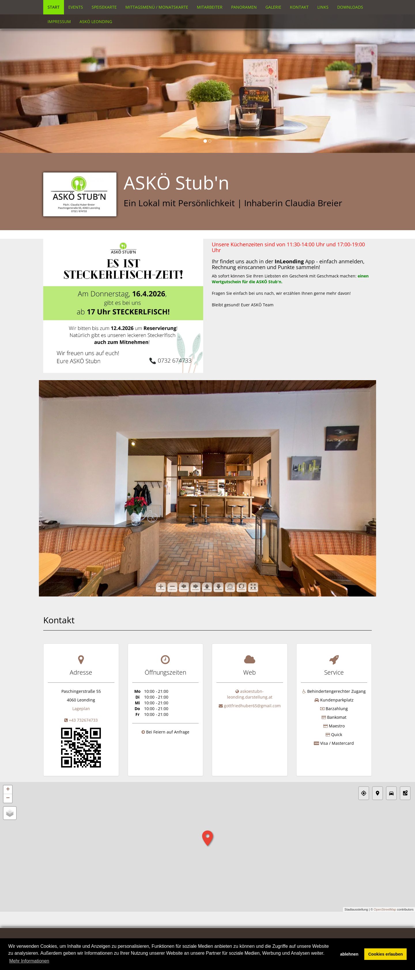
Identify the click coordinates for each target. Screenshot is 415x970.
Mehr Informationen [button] (29, 960)
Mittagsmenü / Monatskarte (156, 7)
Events (75, 7)
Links (323, 7)
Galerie (273, 7)
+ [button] (8, 789)
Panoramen (244, 7)
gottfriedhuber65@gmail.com (252, 705)
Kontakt (299, 7)
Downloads (350, 7)
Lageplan (81, 708)
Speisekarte (104, 7)
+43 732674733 (83, 720)
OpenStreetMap (385, 909)
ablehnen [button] (349, 954)
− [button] (8, 798)
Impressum (59, 21)
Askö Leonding (96, 21)
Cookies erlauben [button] (385, 954)
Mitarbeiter (209, 7)
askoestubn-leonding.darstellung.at (249, 694)
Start (54, 7)
